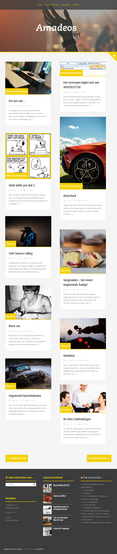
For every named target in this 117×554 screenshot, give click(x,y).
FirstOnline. (39, 549)
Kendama (69, 359)
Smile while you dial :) (22, 191)
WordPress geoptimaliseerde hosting (97, 522)
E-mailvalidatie (88, 490)
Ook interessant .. (93, 477)
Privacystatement (12, 520)
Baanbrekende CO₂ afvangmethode (61, 507)
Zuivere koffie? (59, 495)
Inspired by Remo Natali (13, 549)
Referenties (66, 413)
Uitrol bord (70, 204)
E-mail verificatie (89, 505)
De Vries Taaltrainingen (77, 422)
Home (40, 5)
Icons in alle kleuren (90, 502)
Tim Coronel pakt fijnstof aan (60, 518)
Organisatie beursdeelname (25, 399)
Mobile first (87, 493)
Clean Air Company (61, 528)
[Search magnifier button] (34, 484)
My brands (66, 5)
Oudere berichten (18, 458)
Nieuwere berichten (98, 458)
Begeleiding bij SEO (61, 485)
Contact (76, 5)
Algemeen (11, 247)
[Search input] (19, 484)
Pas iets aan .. (17, 105)
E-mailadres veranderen (92, 508)
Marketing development (17, 95)
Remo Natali (27, 110)
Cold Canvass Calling (21, 257)
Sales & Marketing (52, 5)
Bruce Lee (14, 330)
